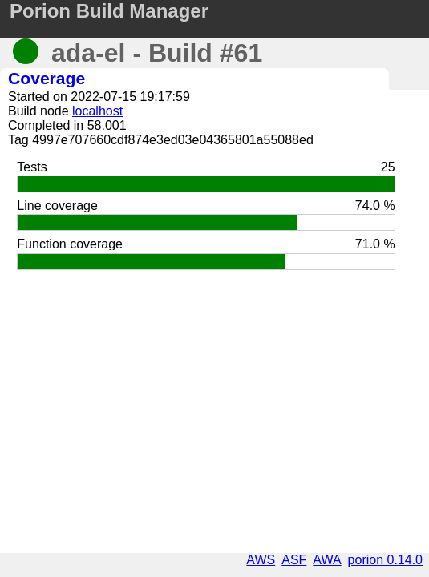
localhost (97, 111)
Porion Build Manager (109, 11)
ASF (293, 560)
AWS (260, 560)
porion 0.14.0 (385, 560)
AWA (327, 560)
